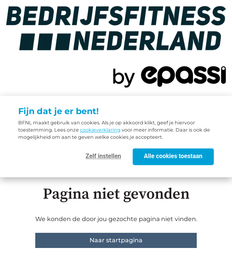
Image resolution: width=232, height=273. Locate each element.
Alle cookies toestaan (173, 156)
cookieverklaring (100, 130)
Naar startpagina (116, 240)
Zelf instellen (103, 156)
